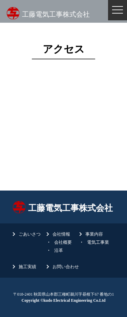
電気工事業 (98, 242)
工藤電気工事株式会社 (56, 14)
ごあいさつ (30, 234)
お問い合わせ (65, 266)
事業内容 (94, 234)
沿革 (58, 250)
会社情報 (61, 234)
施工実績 (27, 266)
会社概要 (63, 242)
